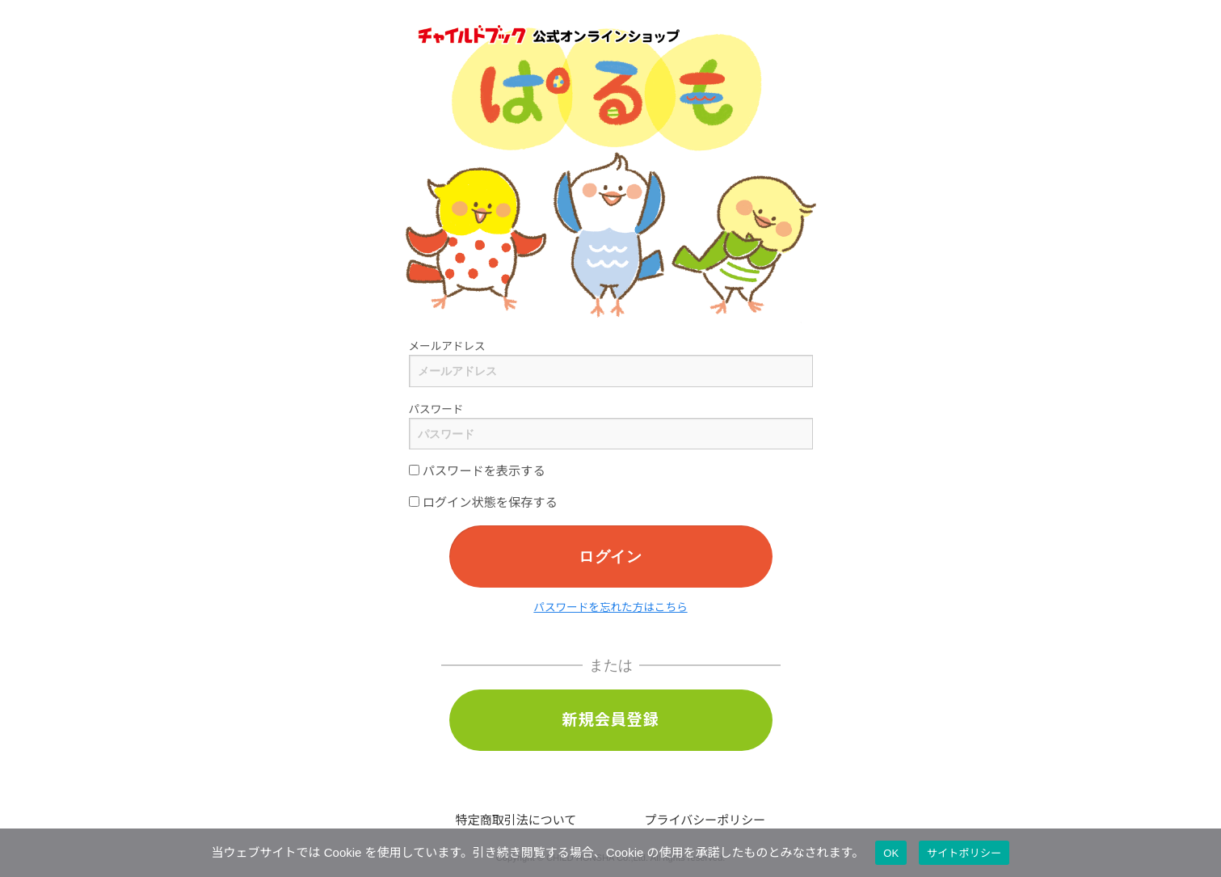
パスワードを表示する (477, 471)
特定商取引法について (516, 820)
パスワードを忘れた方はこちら (610, 607)
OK (891, 853)
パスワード (436, 409)
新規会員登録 (610, 719)
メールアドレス (447, 346)
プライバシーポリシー (705, 820)
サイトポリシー (964, 853)
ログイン (610, 555)
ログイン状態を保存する (483, 502)
